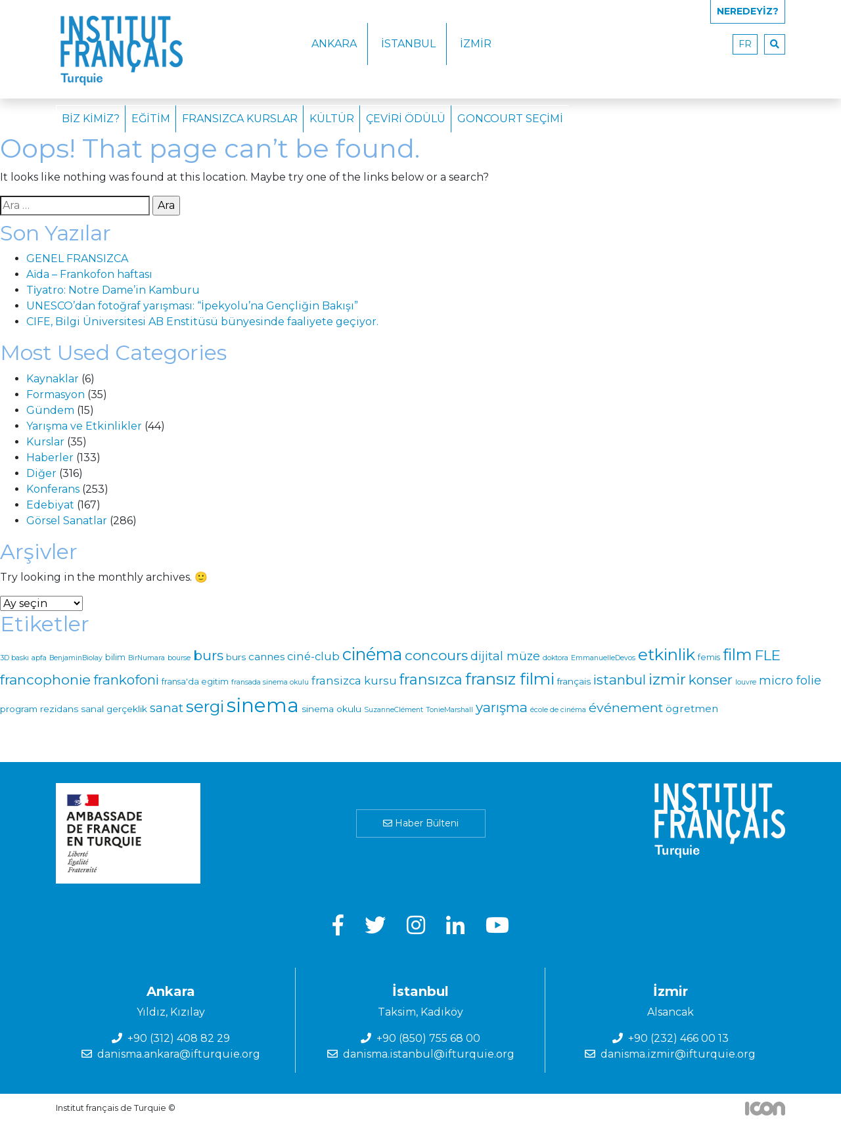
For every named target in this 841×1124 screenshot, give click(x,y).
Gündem (50, 410)
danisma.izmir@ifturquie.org (678, 1054)
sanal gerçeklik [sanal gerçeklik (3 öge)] (114, 709)
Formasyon (55, 394)
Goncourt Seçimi (510, 118)
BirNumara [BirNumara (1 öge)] (146, 658)
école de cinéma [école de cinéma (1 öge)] (558, 710)
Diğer (41, 473)
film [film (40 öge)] (737, 654)
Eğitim (150, 118)
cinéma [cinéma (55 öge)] (372, 654)
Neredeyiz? (748, 11)
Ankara (334, 43)
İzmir (475, 43)
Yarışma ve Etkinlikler (84, 426)
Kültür (331, 118)
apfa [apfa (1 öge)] (39, 658)
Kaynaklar (52, 378)
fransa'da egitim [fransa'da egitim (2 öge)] (195, 681)
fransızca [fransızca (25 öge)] (431, 679)
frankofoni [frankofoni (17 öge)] (126, 679)
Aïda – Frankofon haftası (89, 274)
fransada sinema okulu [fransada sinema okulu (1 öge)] (270, 682)
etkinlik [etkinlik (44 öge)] (666, 654)
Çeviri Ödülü (405, 118)
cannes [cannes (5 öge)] (266, 656)
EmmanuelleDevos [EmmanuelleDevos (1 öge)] (603, 658)
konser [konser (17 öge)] (711, 679)
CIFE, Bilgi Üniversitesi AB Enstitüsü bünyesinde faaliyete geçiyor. (202, 321)
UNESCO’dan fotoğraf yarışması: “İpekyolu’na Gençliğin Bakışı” (192, 306)
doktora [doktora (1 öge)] (555, 658)
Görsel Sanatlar (66, 520)
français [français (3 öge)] (574, 681)
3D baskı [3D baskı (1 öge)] (14, 658)
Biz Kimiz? (91, 118)
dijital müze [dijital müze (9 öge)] (505, 656)
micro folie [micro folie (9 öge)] (790, 680)
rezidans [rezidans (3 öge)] (59, 709)
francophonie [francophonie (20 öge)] (45, 679)
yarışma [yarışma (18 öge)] (502, 707)
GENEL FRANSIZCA (77, 258)
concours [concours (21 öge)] (436, 655)
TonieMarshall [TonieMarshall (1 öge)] (449, 710)
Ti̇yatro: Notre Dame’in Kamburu (113, 290)
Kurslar (45, 442)
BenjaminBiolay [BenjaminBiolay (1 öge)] (75, 658)
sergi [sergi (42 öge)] (205, 706)
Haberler (50, 457)
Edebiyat (50, 505)
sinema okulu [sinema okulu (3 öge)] (331, 709)
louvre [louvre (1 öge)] (745, 682)
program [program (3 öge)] (18, 709)
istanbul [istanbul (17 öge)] (619, 679)
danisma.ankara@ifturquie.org (178, 1054)
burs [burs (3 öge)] (236, 657)
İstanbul (408, 43)
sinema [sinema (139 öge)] (263, 705)
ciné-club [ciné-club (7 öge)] (313, 656)
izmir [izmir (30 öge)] (667, 679)
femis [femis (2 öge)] (709, 657)
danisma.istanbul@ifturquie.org (428, 1054)
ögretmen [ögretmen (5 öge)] (692, 708)
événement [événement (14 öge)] (626, 707)
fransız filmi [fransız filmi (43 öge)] (510, 678)
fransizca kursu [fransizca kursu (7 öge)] (354, 680)
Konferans (53, 489)
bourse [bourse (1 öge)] (179, 658)
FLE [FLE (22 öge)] (768, 654)
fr (745, 44)
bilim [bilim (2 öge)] (115, 657)
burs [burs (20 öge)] (208, 655)
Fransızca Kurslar (240, 118)
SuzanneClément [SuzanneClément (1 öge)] (393, 710)
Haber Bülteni (421, 823)
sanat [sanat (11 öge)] (166, 707)
